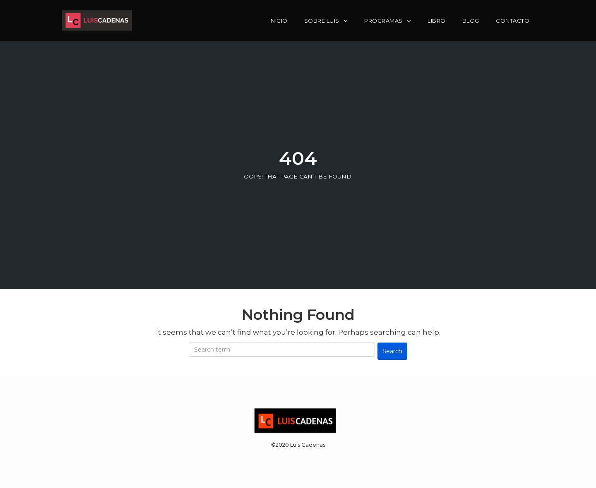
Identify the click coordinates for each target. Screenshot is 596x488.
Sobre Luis (321, 20)
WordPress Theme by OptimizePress (298, 454)
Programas (383, 20)
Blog (470, 20)
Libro (437, 20)
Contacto (512, 20)
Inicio (278, 20)
